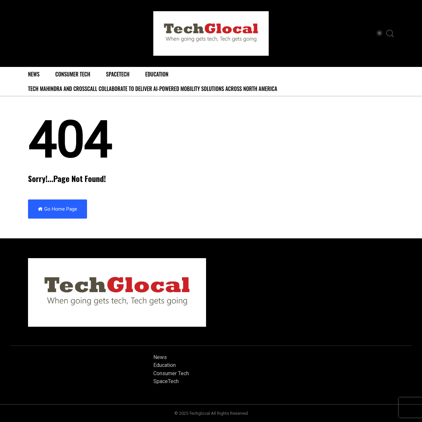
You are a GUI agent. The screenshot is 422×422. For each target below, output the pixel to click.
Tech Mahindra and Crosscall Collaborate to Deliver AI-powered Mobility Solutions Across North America (152, 89)
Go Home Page (57, 209)
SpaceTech (118, 74)
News (34, 74)
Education (156, 74)
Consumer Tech (72, 74)
